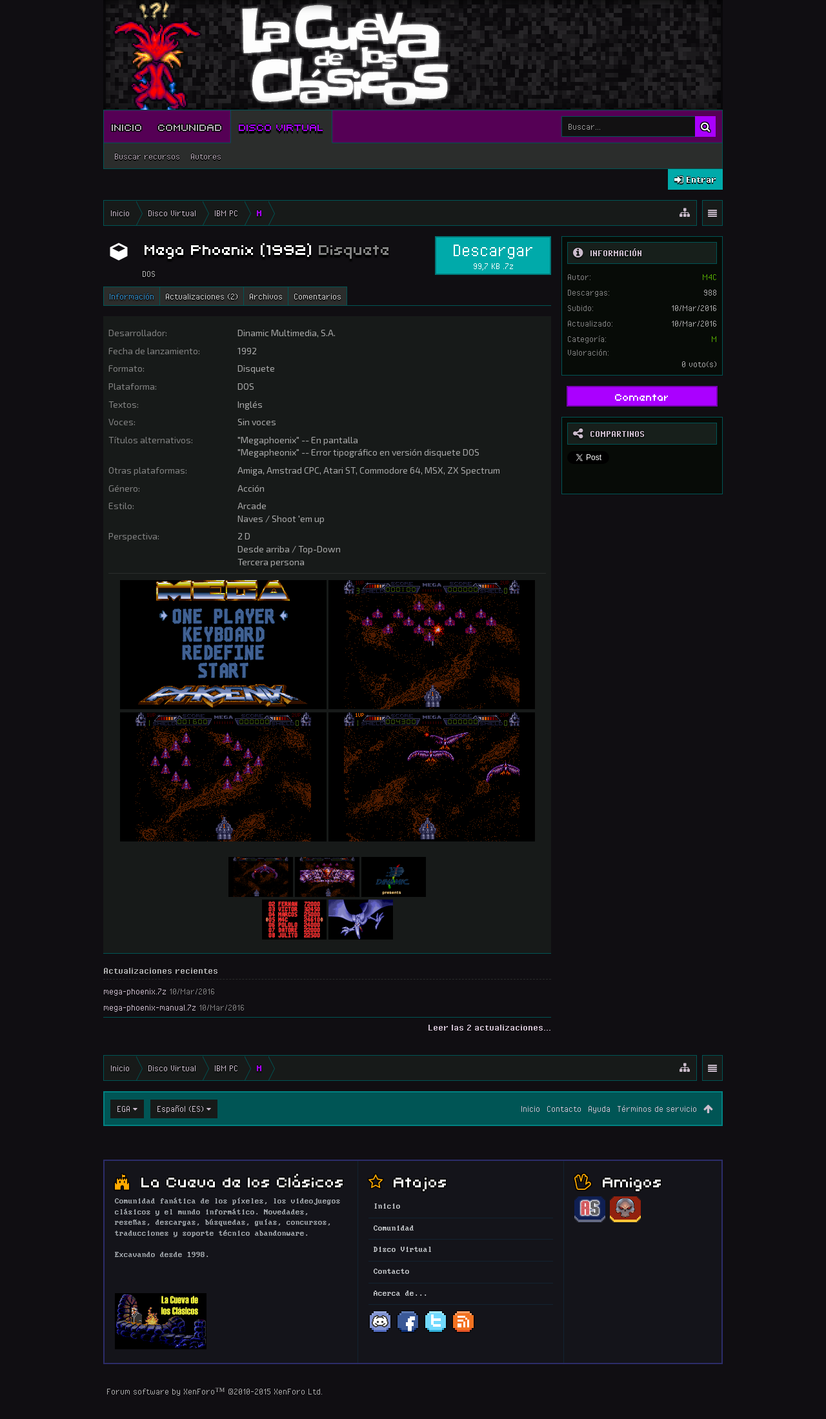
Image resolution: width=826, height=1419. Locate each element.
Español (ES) (180, 1108)
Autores (205, 156)
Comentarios (317, 296)
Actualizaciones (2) (201, 296)
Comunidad (190, 126)
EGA (123, 1108)
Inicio (127, 126)
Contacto (564, 1108)
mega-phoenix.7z (134, 991)
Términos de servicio (657, 1108)
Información (131, 296)
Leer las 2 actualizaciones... (489, 1027)
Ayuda (599, 1108)
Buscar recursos (147, 156)
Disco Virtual (281, 126)
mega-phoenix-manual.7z (149, 1007)
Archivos (266, 296)
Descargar (493, 255)
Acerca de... (401, 1293)
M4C (709, 277)
